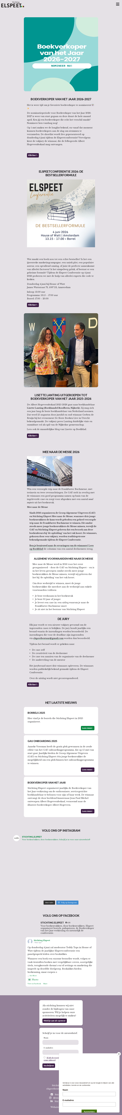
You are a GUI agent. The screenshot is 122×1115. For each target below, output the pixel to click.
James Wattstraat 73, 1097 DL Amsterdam (48, 287)
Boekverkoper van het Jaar (47, 782)
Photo (33, 979)
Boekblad (38, 549)
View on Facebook (34, 984)
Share (45, 984)
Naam (46, 1038)
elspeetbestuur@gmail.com (48, 638)
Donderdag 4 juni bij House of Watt (46, 284)
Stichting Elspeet (42, 940)
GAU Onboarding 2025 (42, 741)
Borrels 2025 (36, 712)
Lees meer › (87, 728)
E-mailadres (48, 1048)
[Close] (119, 1054)
